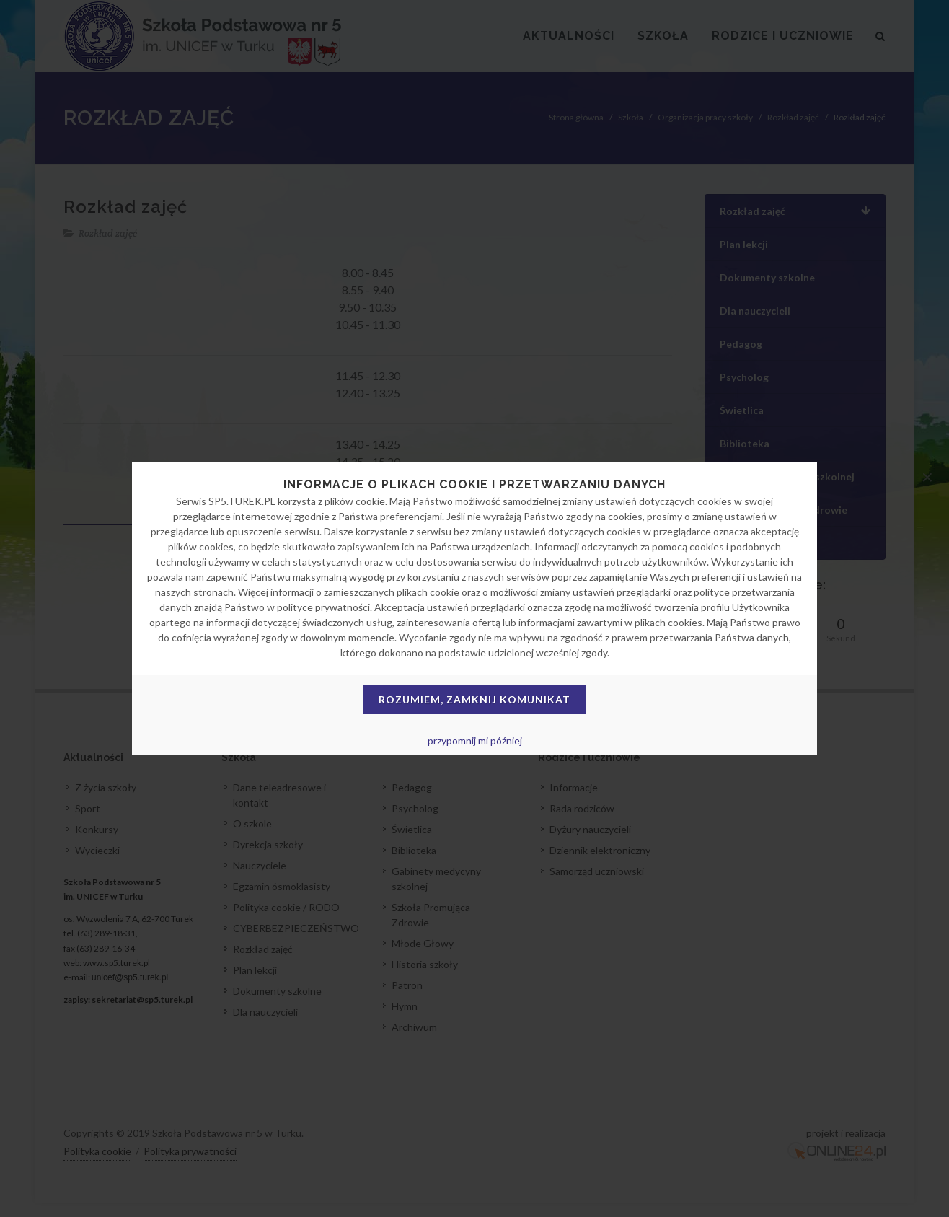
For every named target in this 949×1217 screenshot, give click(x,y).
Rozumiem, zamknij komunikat (474, 699)
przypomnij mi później (475, 740)
